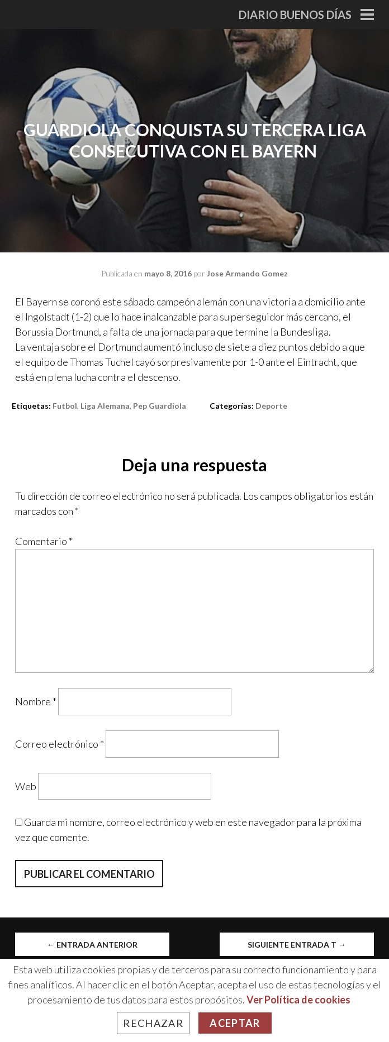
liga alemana (105, 405)
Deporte (271, 405)
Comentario (44, 541)
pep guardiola (159, 405)
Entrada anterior (92, 944)
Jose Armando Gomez (247, 273)
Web (25, 786)
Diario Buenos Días (295, 14)
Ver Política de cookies (298, 999)
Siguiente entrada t (297, 944)
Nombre (35, 701)
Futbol (65, 405)
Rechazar (153, 1023)
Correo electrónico (59, 744)
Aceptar (235, 1023)
